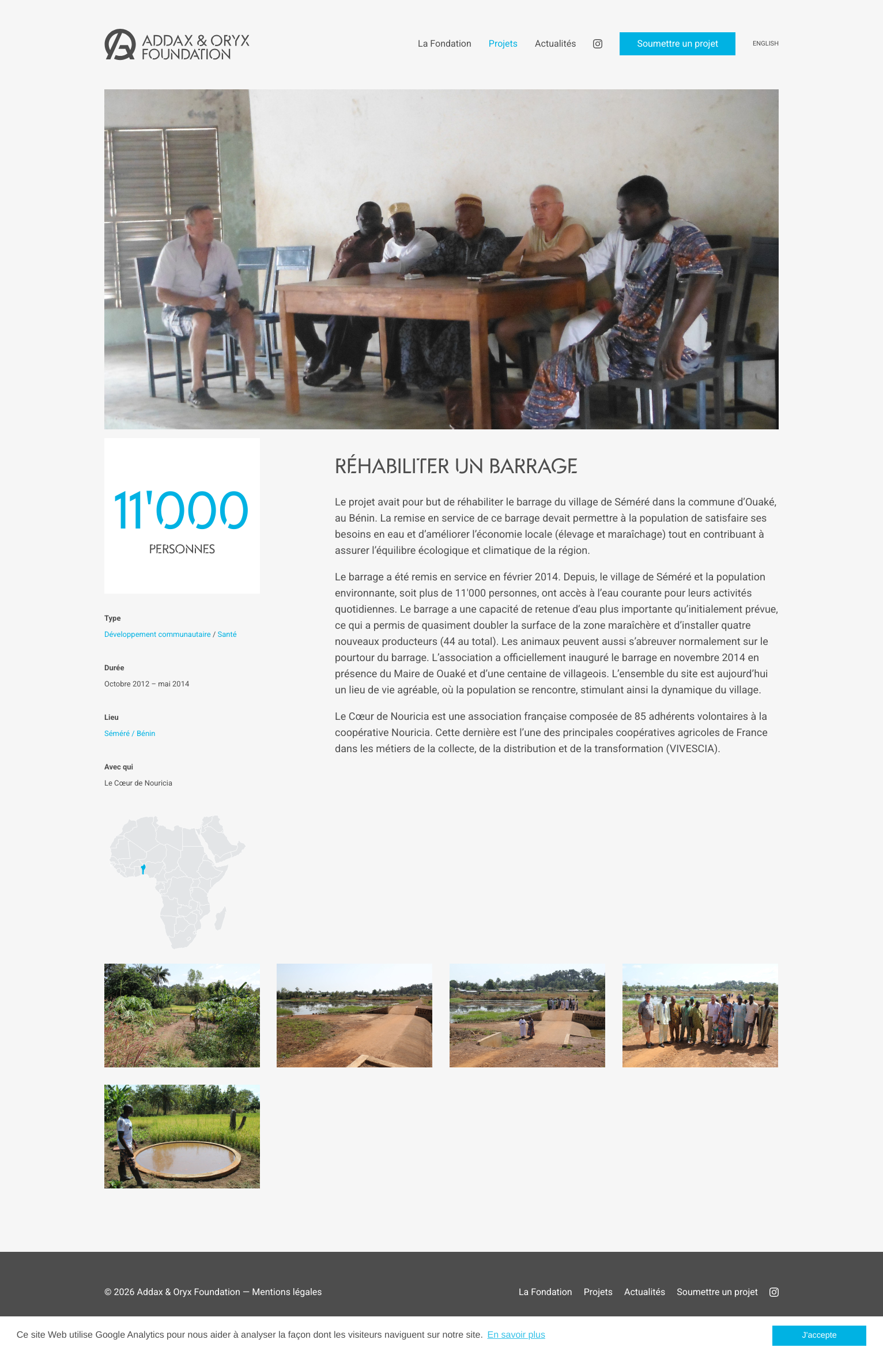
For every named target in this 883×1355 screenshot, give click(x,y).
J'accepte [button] (819, 1335)
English (766, 43)
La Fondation (545, 1291)
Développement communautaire (157, 635)
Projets (598, 1291)
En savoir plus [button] (516, 1335)
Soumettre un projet (717, 1291)
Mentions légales (287, 1291)
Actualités (644, 1291)
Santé (227, 635)
